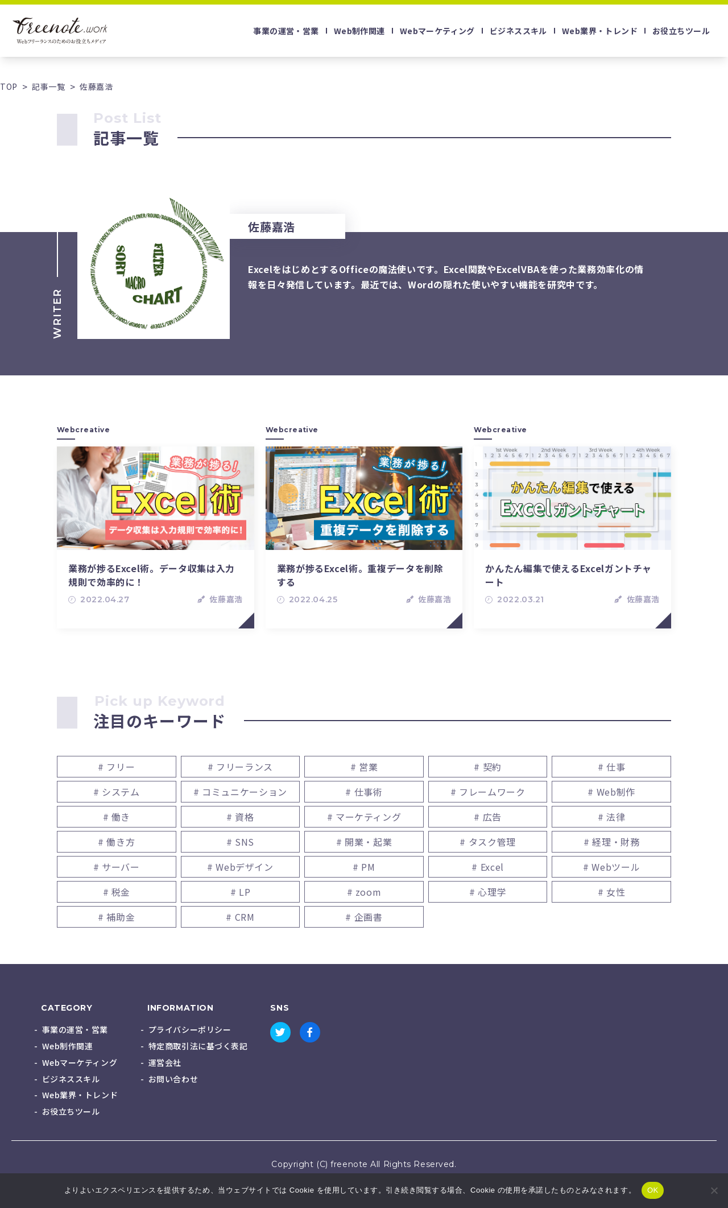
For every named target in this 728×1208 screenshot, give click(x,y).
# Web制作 (611, 792)
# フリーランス (240, 766)
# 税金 (117, 892)
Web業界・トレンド (600, 30)
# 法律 (612, 817)
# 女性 (612, 892)
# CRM (240, 917)
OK (652, 1190)
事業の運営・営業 (285, 30)
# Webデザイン (240, 867)
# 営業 (364, 766)
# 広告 (488, 817)
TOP (9, 86)
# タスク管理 (487, 842)
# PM (364, 867)
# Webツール (611, 867)
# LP (240, 892)
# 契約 (488, 766)
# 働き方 (116, 842)
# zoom (364, 892)
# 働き (117, 817)
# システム (116, 792)
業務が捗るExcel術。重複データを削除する (360, 575)
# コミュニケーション (240, 792)
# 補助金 (116, 917)
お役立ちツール (681, 30)
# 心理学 (487, 892)
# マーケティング (364, 817)
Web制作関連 (359, 30)
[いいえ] (713, 1190)
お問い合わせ (173, 1079)
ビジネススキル (518, 30)
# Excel (487, 867)
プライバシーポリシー (189, 1029)
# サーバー (116, 867)
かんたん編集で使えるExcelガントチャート (568, 575)
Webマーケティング (437, 30)
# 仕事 (612, 766)
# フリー (116, 766)
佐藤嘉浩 (225, 599)
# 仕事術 (363, 792)
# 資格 (240, 817)
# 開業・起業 (364, 842)
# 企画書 (363, 917)
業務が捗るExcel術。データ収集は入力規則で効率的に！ (151, 575)
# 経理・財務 (611, 842)
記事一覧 (48, 86)
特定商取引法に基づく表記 (198, 1046)
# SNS (240, 842)
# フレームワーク (488, 792)
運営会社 (164, 1062)
